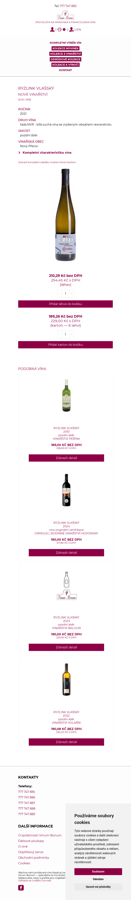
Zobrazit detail (66, 458)
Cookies (24, 863)
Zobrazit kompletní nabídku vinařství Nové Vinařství (47, 162)
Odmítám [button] (98, 879)
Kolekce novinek (65, 48)
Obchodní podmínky (33, 857)
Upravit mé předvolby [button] (98, 886)
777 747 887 (26, 803)
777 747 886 (26, 797)
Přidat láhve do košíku (65, 304)
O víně (23, 846)
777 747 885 (68, 6)
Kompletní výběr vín (65, 42)
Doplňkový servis (30, 852)
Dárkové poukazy (31, 841)
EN (78, 29)
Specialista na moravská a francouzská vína (65, 22)
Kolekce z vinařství (65, 53)
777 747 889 (26, 814)
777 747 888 (26, 808)
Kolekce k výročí (65, 64)
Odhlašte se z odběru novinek (34, 880)
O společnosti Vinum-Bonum (40, 835)
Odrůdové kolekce (65, 59)
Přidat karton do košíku (65, 344)
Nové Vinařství (33, 94)
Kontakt (65, 70)
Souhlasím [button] (98, 871)
